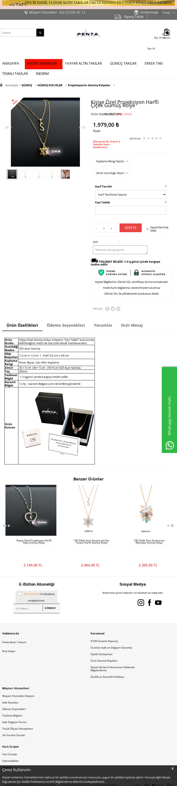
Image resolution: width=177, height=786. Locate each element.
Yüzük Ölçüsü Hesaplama (17, 713)
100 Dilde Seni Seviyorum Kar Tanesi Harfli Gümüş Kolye (34, 541)
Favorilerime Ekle (159, 229)
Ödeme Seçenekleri (14, 694)
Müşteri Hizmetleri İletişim (18, 681)
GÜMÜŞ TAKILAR (123, 63)
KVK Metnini (32, 579)
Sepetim (7, 752)
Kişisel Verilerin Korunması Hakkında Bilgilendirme (113, 653)
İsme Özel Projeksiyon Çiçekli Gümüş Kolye (149, 541)
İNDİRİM (42, 73)
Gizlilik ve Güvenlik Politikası (107, 661)
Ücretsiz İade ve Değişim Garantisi (111, 632)
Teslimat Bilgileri (12, 700)
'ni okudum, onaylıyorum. (36, 581)
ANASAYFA (10, 63)
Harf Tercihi (103, 186)
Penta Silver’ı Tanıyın (14, 627)
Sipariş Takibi (134, 16)
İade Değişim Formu (14, 707)
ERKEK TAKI (154, 63)
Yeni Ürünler (9, 739)
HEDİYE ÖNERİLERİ (41, 63)
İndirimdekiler (10, 745)
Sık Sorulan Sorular (13, 720)
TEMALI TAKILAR (15, 73)
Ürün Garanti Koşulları (104, 645)
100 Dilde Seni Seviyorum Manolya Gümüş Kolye (91, 541)
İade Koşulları (10, 687)
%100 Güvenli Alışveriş (104, 626)
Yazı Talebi (102, 202)
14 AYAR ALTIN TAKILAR (83, 63)
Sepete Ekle (131, 228)
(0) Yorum (135, 138)
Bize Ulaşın (8, 636)
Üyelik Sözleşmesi (101, 639)
